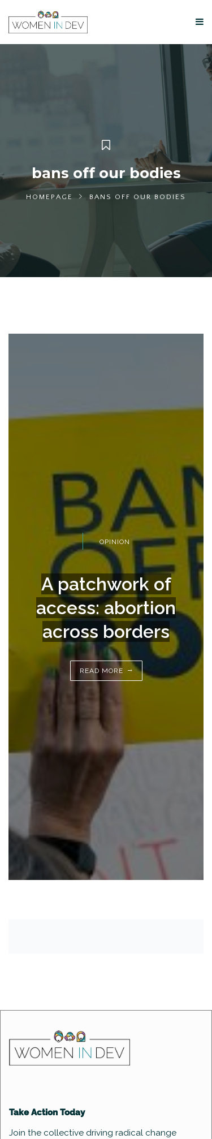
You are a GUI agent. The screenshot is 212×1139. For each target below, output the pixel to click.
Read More (101, 671)
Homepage (49, 197)
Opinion (114, 542)
